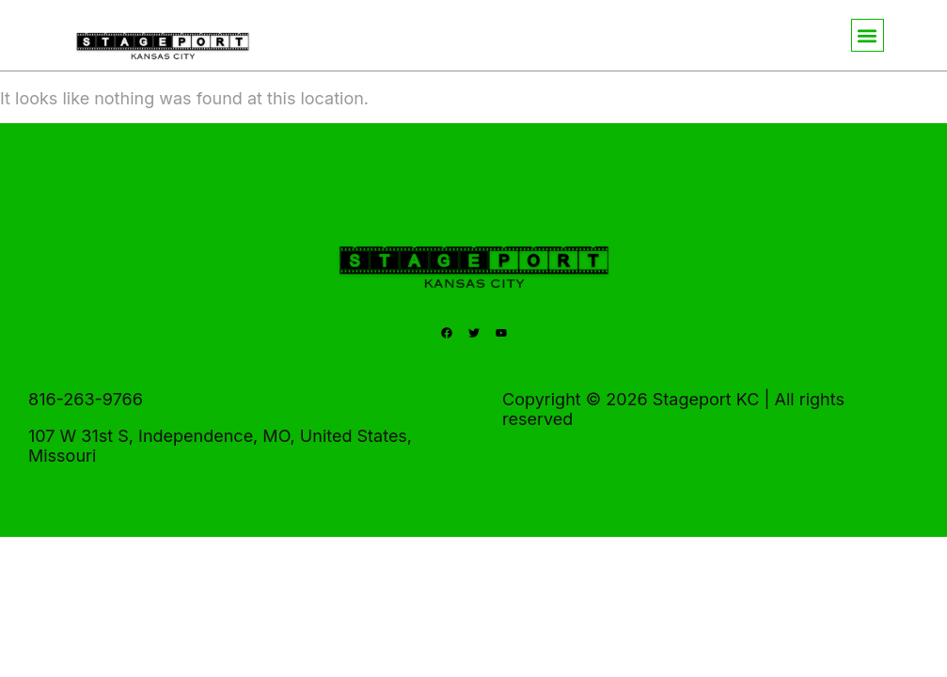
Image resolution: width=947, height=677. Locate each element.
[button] (867, 35)
